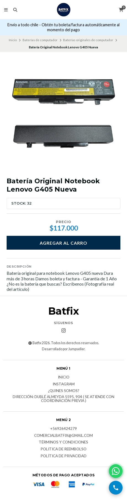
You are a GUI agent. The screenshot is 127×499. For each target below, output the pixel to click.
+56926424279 (63, 429)
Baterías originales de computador (88, 40)
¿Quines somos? (63, 391)
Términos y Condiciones (63, 442)
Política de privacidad (63, 456)
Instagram (64, 384)
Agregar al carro (63, 242)
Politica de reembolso (63, 449)
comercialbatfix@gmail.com (63, 436)
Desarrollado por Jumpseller (63, 349)
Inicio (13, 40)
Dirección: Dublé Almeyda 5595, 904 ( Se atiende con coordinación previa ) (63, 399)
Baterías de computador (40, 40)
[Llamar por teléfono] (116, 488)
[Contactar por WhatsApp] (116, 471)
